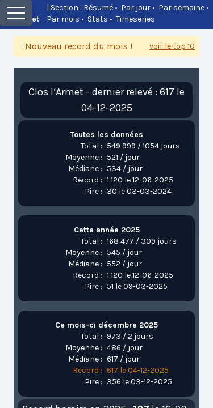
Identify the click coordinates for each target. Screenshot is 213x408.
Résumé (98, 7)
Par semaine (181, 7)
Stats (97, 19)
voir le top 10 (172, 46)
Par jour (136, 7)
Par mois (63, 19)
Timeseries (135, 19)
